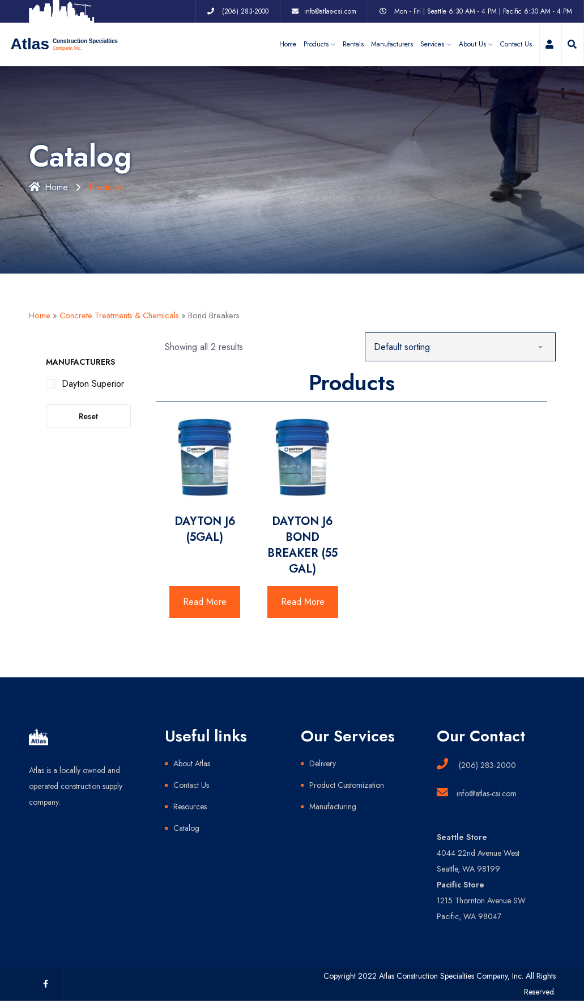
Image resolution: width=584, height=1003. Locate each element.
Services (432, 44)
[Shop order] (460, 346)
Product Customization (346, 785)
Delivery (322, 763)
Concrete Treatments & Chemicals (119, 315)
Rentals (353, 44)
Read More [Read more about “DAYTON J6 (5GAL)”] (205, 601)
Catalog (186, 828)
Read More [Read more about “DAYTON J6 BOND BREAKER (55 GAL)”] (303, 601)
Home (287, 44)
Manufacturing (332, 806)
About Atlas (191, 763)
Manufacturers (392, 44)
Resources (190, 806)
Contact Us (516, 44)
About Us (472, 44)
